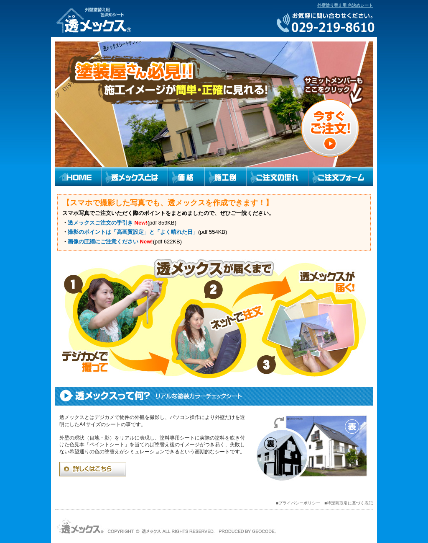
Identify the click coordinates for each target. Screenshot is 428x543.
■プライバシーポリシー (298, 503)
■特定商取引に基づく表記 (348, 503)
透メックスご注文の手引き (100, 223)
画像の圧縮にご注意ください (103, 241)
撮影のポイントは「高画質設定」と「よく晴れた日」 (133, 232)
